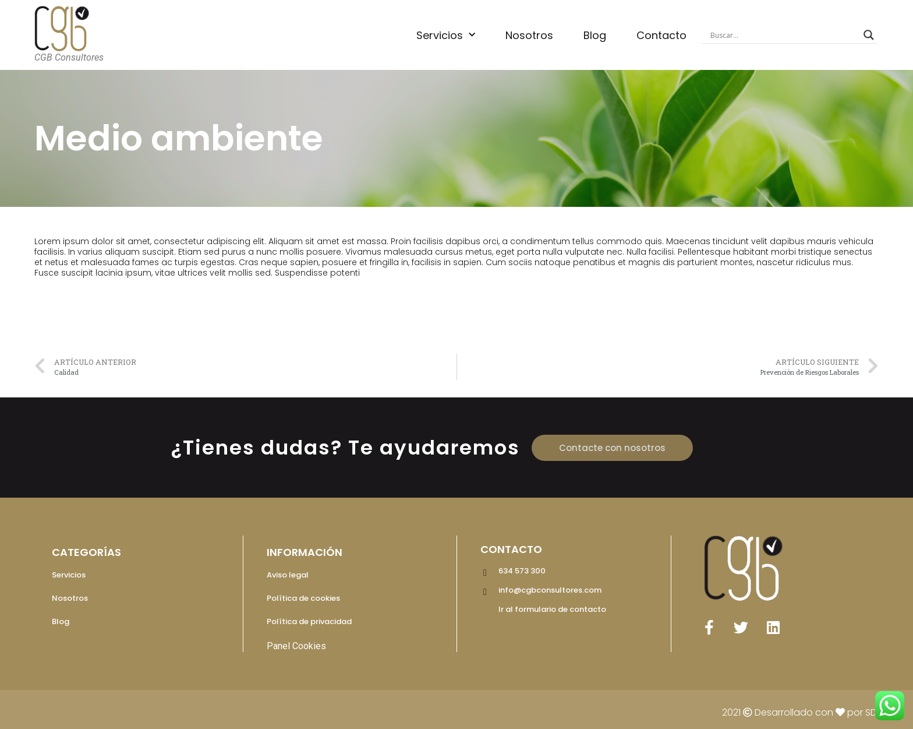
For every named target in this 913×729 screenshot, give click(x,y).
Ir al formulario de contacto (552, 609)
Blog (594, 35)
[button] (612, 448)
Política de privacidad (309, 621)
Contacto (661, 35)
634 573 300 (522, 570)
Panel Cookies (296, 645)
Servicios (445, 35)
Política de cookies (303, 598)
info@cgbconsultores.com (549, 590)
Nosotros (529, 35)
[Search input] (784, 35)
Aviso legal (288, 574)
